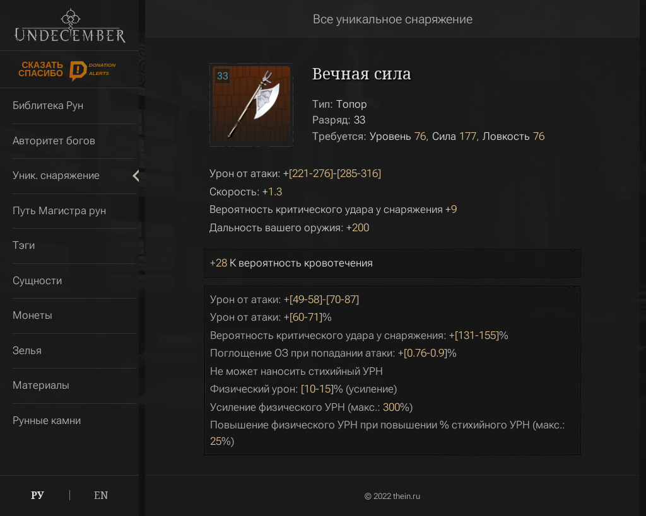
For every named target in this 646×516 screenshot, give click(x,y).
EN (101, 495)
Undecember (70, 25)
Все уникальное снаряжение (393, 18)
